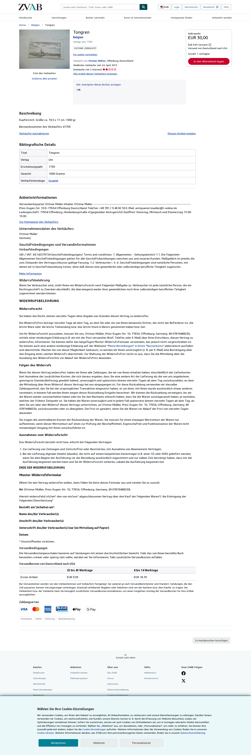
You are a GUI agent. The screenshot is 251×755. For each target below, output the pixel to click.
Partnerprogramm (79, 678)
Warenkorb (38, 695)
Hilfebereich (150, 672)
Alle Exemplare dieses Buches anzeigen (98, 84)
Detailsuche (25, 17)
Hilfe (226, 7)
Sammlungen (59, 17)
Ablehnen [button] (99, 742)
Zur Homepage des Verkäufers (38, 222)
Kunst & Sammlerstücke (137, 17)
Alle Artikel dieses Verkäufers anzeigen (95, 73)
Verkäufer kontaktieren (34, 133)
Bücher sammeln (95, 17)
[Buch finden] (143, 7)
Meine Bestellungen (42, 689)
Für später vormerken (85, 54)
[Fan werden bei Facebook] (183, 673)
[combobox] (100, 7)
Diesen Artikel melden (182, 133)
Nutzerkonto (191, 7)
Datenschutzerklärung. (193, 732)
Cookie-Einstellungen (94, 729)
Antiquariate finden (181, 17)
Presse (110, 678)
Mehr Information (30, 273)
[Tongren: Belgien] (44, 49)
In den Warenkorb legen (209, 61)
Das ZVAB (112, 672)
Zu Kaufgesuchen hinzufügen (211, 640)
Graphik (53, 180)
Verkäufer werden (222, 17)
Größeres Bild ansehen (44, 78)
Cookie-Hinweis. (46, 732)
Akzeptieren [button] (58, 742)
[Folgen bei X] (183, 681)
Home (22, 24)
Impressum (112, 684)
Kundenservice (151, 678)
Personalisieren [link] (141, 742)
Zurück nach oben (125, 657)
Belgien (35, 24)
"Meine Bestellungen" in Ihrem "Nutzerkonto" (135, 346)
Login (177, 7)
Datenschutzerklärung (118, 689)
